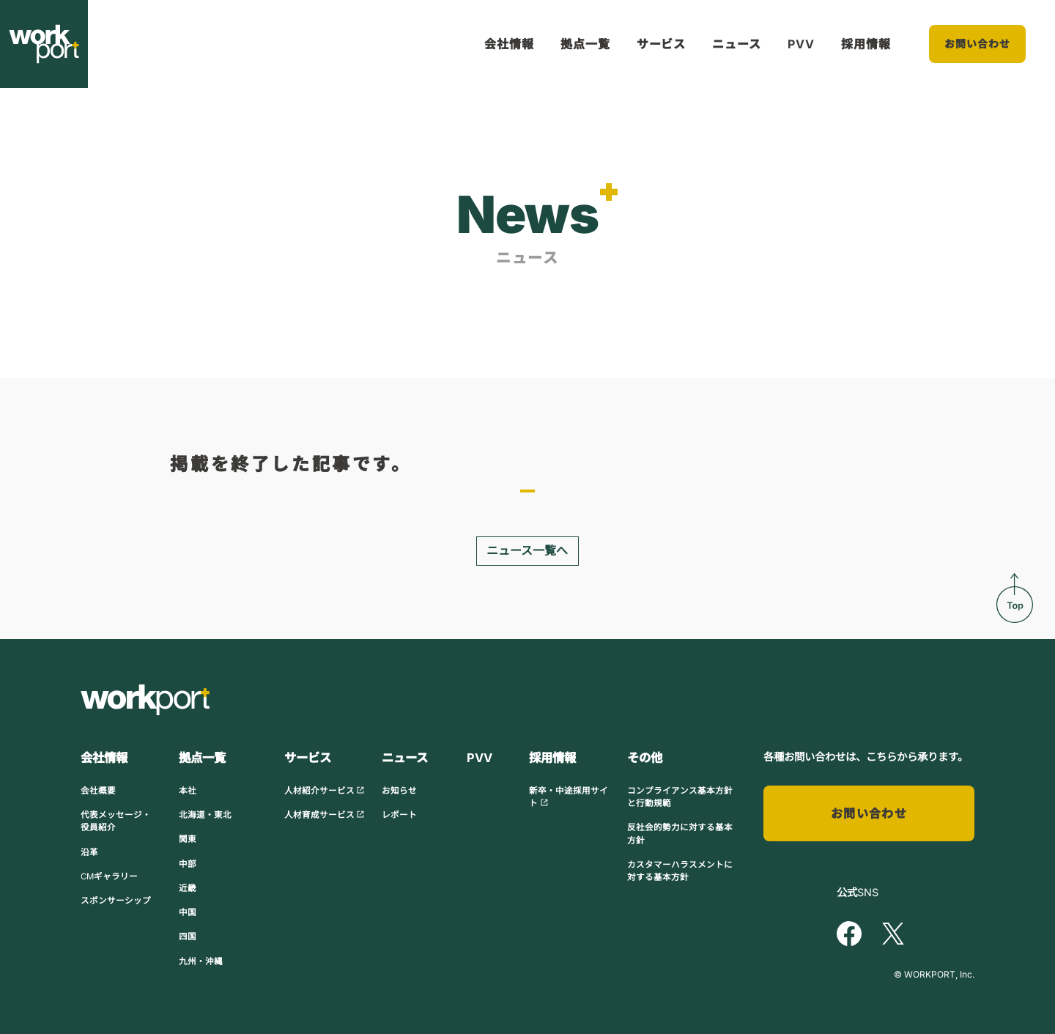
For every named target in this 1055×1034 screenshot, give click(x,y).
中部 (187, 863)
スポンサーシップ (116, 900)
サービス (661, 44)
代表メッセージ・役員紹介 (116, 821)
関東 (187, 839)
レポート (399, 815)
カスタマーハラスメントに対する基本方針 (680, 871)
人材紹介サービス (324, 791)
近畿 (187, 888)
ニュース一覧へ (527, 551)
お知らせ (399, 791)
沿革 (89, 851)
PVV (801, 44)
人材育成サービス (324, 815)
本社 (187, 791)
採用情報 (866, 44)
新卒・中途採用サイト (568, 797)
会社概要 (98, 791)
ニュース (736, 44)
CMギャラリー (109, 876)
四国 (187, 936)
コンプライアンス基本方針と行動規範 (680, 797)
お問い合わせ (977, 43)
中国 (187, 912)
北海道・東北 (205, 815)
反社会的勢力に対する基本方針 (680, 833)
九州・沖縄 (201, 961)
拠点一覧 (585, 44)
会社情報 (509, 44)
